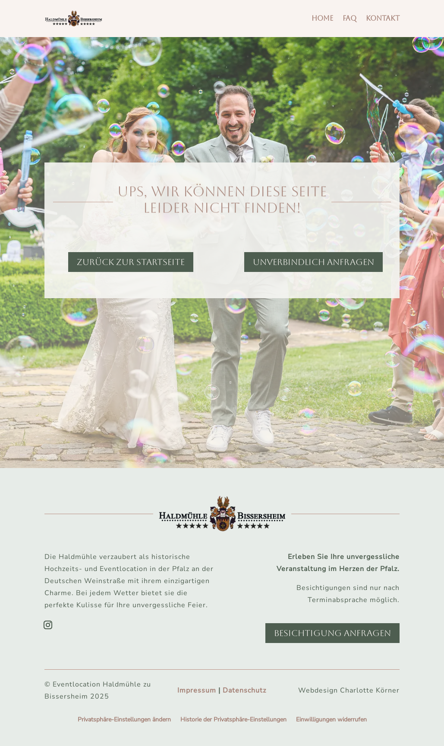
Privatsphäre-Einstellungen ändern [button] (124, 720)
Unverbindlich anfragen (313, 262)
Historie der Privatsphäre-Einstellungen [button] (233, 720)
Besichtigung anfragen (332, 633)
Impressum (196, 690)
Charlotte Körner (370, 690)
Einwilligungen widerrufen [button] (331, 720)
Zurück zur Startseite (131, 262)
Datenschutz (244, 690)
